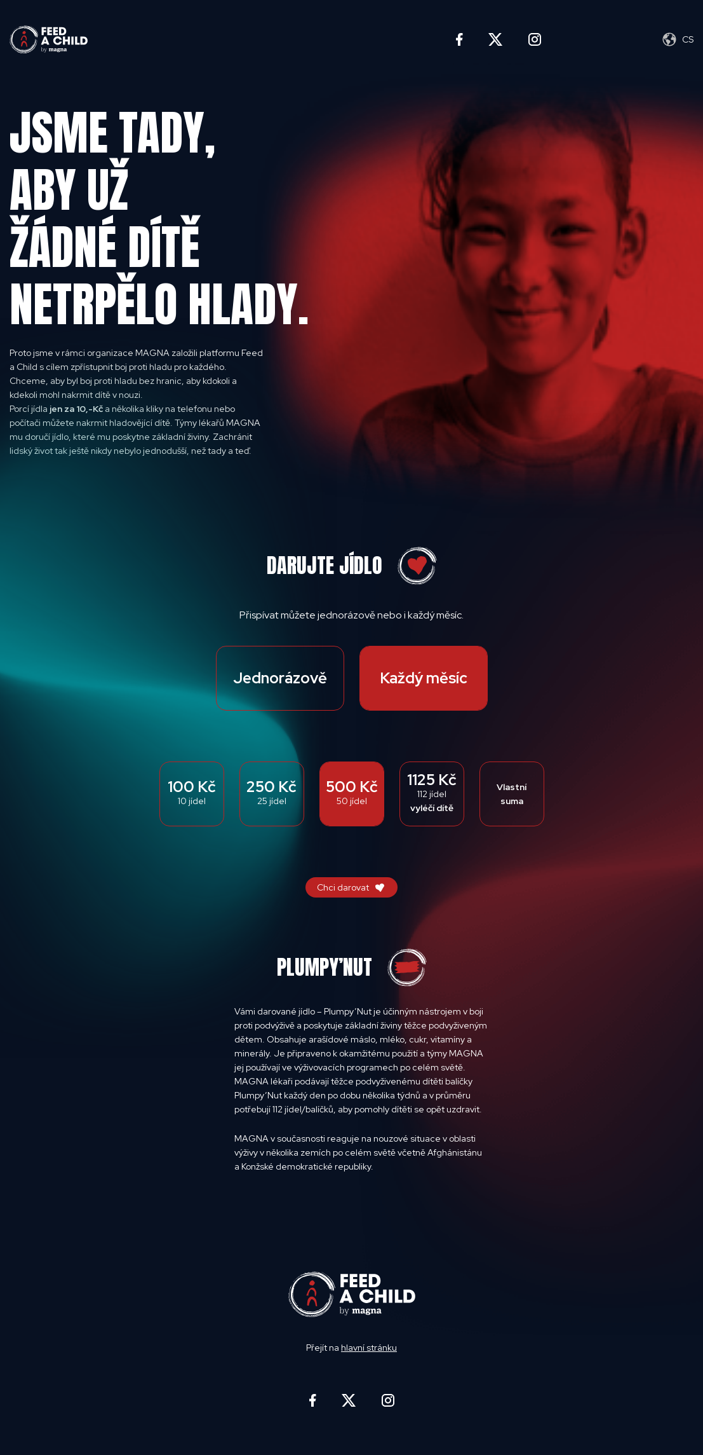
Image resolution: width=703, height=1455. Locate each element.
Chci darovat (343, 887)
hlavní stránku (369, 1347)
